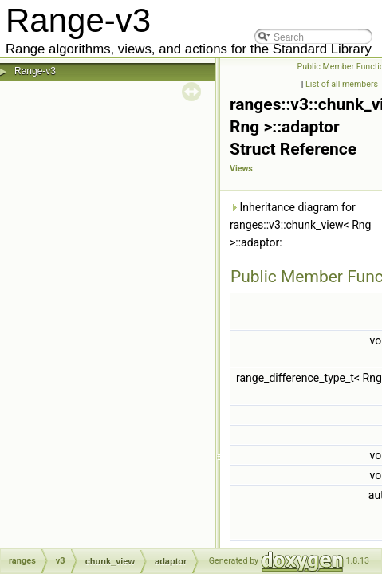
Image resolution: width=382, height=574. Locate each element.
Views (241, 168)
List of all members (341, 84)
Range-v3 (35, 71)
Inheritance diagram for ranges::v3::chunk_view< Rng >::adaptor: (300, 225)
